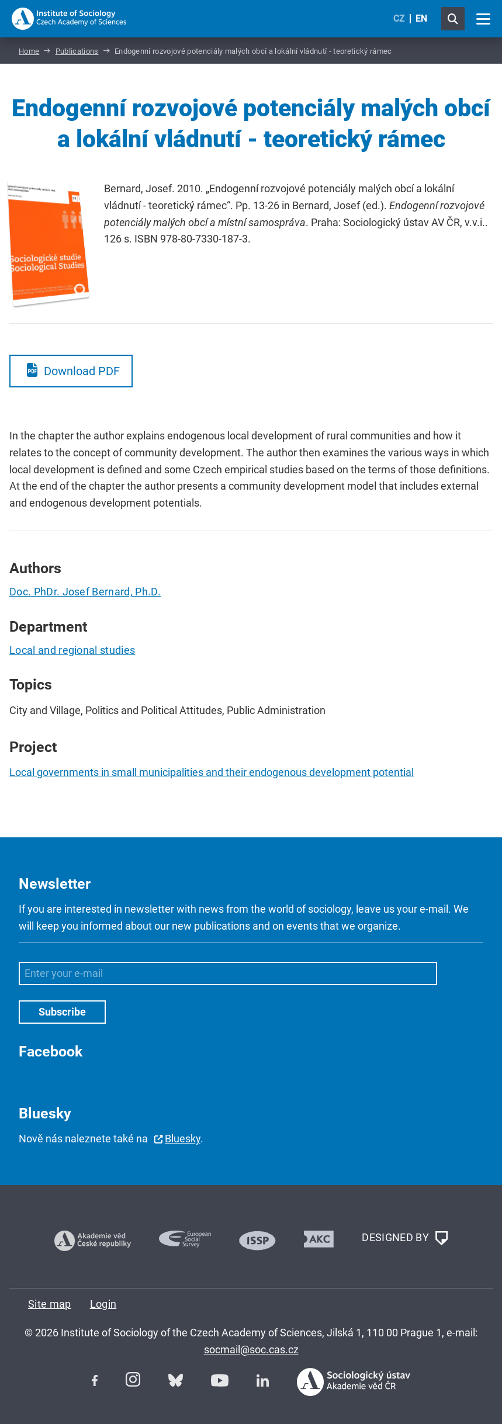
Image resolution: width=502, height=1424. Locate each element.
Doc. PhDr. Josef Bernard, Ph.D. (85, 591)
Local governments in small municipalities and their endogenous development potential (211, 772)
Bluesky (182, 1138)
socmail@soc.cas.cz (251, 1349)
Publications (77, 51)
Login (103, 1304)
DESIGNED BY (404, 1238)
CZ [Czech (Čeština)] (399, 18)
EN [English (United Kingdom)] (421, 18)
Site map (49, 1304)
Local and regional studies (72, 650)
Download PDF (82, 371)
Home (29, 51)
